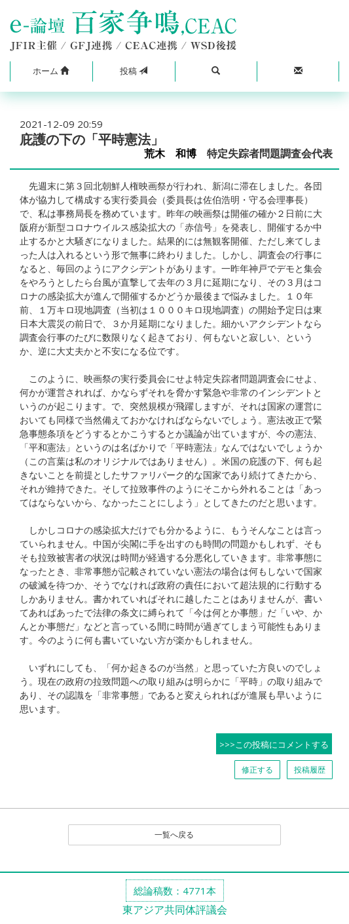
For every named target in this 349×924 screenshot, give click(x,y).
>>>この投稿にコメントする (274, 744)
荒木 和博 (170, 153)
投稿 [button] (133, 71)
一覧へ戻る (174, 834)
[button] (51, 71)
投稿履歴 (309, 769)
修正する (257, 769)
